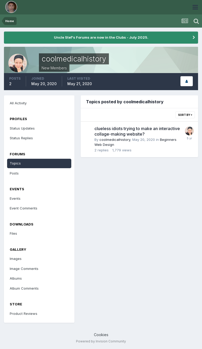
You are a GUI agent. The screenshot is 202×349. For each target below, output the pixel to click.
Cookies (101, 334)
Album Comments (24, 288)
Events (15, 198)
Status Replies (21, 138)
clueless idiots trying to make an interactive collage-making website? (137, 131)
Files (13, 233)
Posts (14, 173)
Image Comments (24, 268)
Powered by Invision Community (101, 341)
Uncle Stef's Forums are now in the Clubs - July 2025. (101, 37)
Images (16, 258)
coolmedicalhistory (114, 139)
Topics (15, 163)
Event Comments (23, 208)
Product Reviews (23, 313)
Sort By (185, 114)
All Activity (18, 103)
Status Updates (22, 128)
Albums (16, 278)
